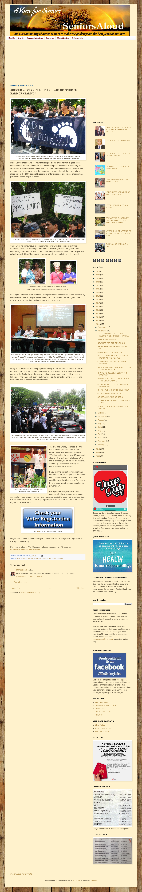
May (100, 431)
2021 (98, 289)
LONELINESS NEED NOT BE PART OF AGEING (118, 193)
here (38, 531)
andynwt (76, 880)
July (100, 423)
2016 (98, 306)
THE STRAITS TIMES (104, 712)
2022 (98, 285)
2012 (98, 321)
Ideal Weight (100, 725)
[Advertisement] (54, 62)
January (101, 445)
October (101, 413)
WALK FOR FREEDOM (106, 339)
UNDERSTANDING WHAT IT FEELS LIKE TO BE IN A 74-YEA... (114, 368)
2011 (98, 324)
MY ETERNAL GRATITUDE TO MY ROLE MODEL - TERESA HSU (118, 233)
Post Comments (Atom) (30, 592)
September (102, 416)
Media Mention (63, 38)
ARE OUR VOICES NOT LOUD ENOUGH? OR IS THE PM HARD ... (113, 335)
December (102, 327)
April (100, 434)
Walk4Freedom (57, 558)
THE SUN (99, 715)
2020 (98, 292)
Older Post (80, 588)
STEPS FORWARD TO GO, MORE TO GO (117, 180)
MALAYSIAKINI (101, 703)
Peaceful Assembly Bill (42, 558)
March (100, 438)
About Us (11, 38)
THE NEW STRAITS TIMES (106, 706)
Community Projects (35, 38)
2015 (98, 310)
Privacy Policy (77, 38)
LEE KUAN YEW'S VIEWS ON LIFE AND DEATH (118, 154)
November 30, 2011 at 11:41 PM (29, 577)
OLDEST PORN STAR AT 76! (109, 393)
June (100, 427)
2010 (98, 449)
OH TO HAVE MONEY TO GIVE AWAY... (113, 390)
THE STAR (99, 709)
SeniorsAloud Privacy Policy (21, 874)
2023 (98, 282)
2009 (98, 452)
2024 (98, 278)
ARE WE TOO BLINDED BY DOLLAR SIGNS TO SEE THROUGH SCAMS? (117, 220)
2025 (98, 275)
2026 (98, 271)
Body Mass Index (102, 731)
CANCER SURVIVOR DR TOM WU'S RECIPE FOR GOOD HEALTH (118, 129)
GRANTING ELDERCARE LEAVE (111, 352)
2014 (98, 314)
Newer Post (15, 588)
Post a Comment (20, 582)
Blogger (94, 880)
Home (48, 588)
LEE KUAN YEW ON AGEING (118, 140)
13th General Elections (25, 558)
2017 (98, 303)
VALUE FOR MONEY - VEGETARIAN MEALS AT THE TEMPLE (112, 357)
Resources (50, 38)
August (101, 420)
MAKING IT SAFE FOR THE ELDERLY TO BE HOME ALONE (113, 380)
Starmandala (21, 570)
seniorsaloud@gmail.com (103, 639)
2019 (98, 296)
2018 (98, 299)
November (102, 331)
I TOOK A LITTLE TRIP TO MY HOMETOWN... (118, 167)
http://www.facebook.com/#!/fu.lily (25, 550)
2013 (98, 317)
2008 (98, 456)
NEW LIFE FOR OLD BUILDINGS (111, 343)
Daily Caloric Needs (103, 728)
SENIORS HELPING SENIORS (110, 397)
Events (20, 38)
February (102, 441)
